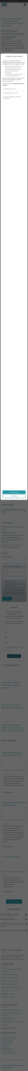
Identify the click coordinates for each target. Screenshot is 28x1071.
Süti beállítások (14, 496)
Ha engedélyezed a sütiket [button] (9, 89)
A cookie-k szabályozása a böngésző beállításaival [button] (12, 97)
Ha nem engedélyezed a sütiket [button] (10, 93)
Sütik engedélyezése (14, 492)
